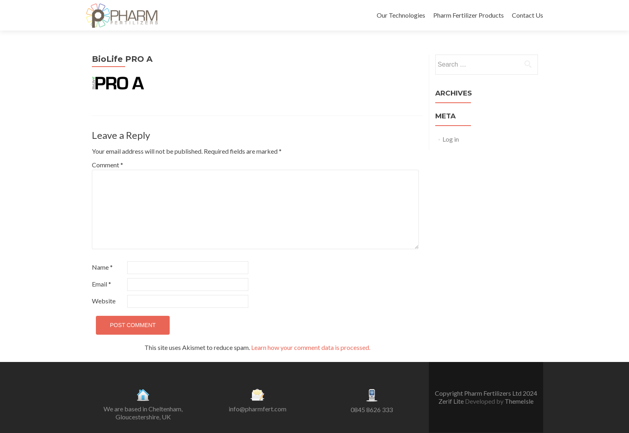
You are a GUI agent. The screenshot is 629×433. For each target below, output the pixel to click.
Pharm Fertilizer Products (468, 15)
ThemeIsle (519, 401)
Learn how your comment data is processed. (310, 347)
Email (101, 284)
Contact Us (527, 15)
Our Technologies (401, 15)
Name (102, 267)
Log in (450, 139)
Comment (107, 165)
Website (104, 301)
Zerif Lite (451, 401)
